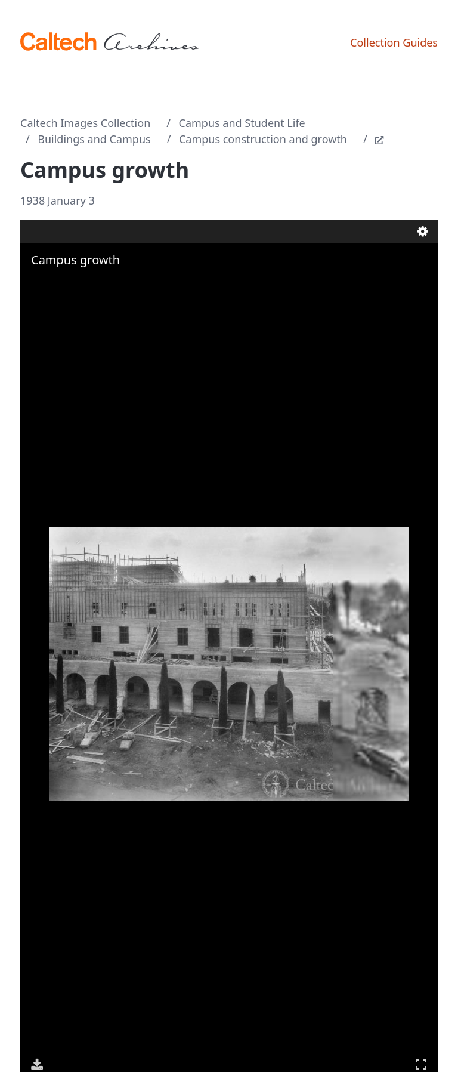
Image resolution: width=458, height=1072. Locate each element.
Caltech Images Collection (85, 123)
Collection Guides (394, 42)
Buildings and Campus (94, 139)
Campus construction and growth (263, 139)
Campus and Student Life (242, 123)
